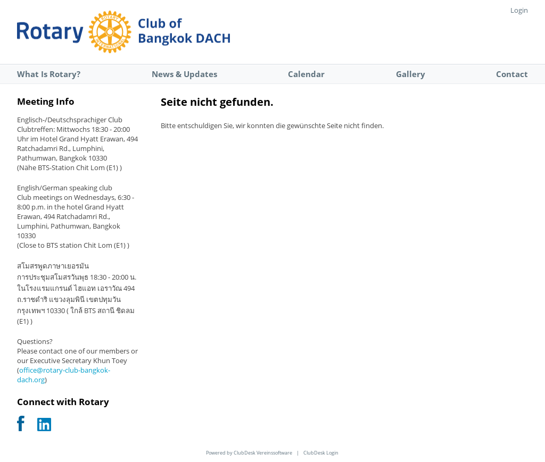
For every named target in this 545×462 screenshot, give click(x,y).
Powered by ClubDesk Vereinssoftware (249, 452)
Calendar (306, 74)
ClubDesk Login (320, 452)
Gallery (410, 74)
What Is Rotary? (48, 74)
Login (519, 10)
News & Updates (184, 74)
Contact (512, 74)
